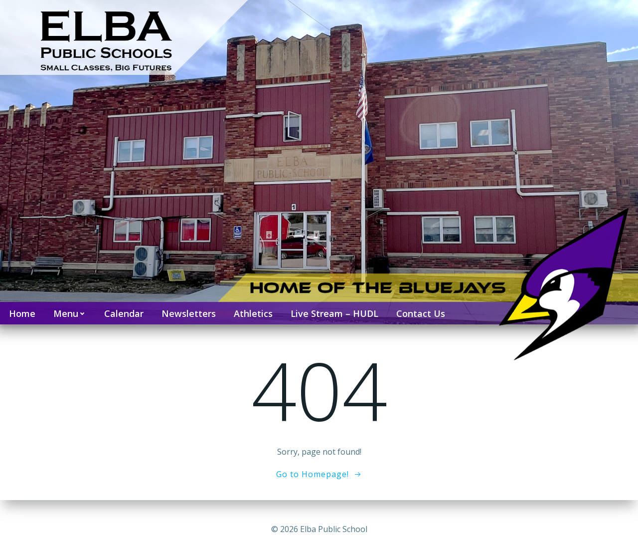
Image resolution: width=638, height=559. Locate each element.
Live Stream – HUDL (334, 313)
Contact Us (420, 313)
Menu (69, 313)
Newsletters (188, 313)
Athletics (253, 313)
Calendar (124, 313)
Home (22, 313)
